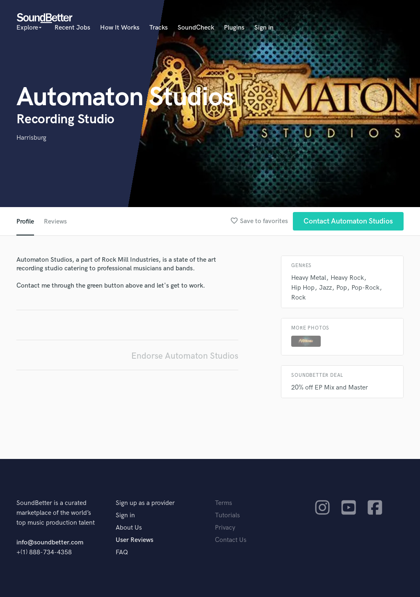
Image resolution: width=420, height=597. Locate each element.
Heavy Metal (308, 278)
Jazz (325, 288)
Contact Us (231, 540)
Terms (223, 503)
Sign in (264, 28)
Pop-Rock (365, 288)
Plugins (234, 28)
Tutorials (227, 515)
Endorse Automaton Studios (184, 356)
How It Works (119, 28)
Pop (341, 288)
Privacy (225, 528)
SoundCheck (196, 28)
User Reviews (134, 540)
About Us (129, 528)
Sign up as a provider (145, 503)
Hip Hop (303, 288)
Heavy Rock (347, 278)
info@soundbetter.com (49, 542)
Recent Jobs (72, 28)
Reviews (55, 222)
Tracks (158, 28)
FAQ (122, 552)
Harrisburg (31, 138)
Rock (298, 298)
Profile (25, 222)
